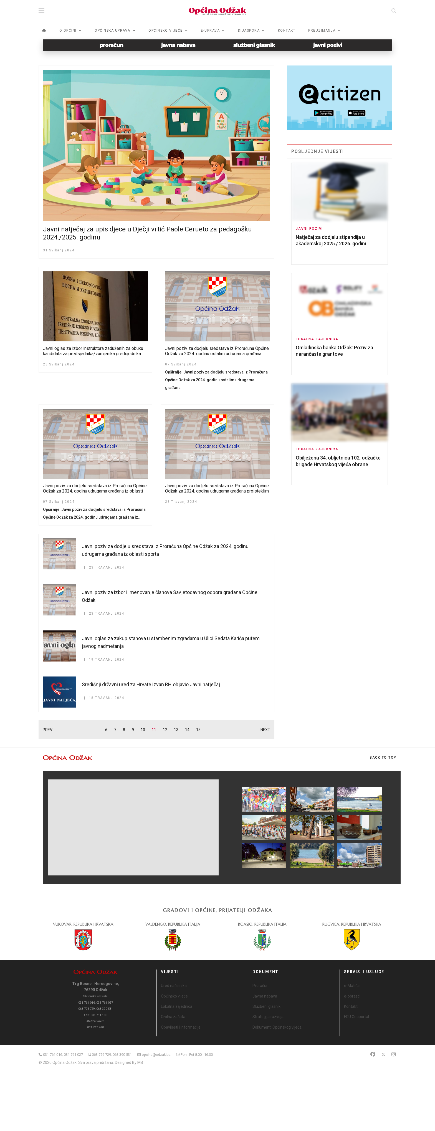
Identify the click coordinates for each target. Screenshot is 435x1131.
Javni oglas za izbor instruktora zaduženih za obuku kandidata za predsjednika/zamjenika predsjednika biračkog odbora (93, 354)
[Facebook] (372, 1054)
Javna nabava (264, 996)
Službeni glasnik (266, 1006)
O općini (68, 30)
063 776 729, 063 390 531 (112, 1054)
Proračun (260, 985)
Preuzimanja (322, 30)
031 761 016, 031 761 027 (63, 1054)
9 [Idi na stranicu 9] (133, 730)
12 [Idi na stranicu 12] (165, 730)
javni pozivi (327, 45)
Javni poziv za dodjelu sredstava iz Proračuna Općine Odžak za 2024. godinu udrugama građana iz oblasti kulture (95, 491)
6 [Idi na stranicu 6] (106, 730)
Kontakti (351, 1006)
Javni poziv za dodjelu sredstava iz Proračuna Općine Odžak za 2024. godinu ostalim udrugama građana (217, 351)
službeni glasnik (254, 45)
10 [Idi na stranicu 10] (143, 730)
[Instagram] (393, 1054)
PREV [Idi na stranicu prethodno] (47, 730)
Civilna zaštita (173, 1016)
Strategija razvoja (268, 1016)
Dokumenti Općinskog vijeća (277, 1027)
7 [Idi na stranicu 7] (115, 730)
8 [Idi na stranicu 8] (124, 730)
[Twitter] (383, 1054)
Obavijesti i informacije (181, 1027)
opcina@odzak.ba (156, 1054)
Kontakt (287, 30)
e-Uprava (210, 30)
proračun (111, 45)
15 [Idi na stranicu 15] (198, 730)
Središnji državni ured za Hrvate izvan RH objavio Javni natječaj (151, 684)
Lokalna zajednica (317, 339)
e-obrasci (352, 996)
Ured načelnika (174, 985)
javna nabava (178, 45)
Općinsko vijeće (174, 996)
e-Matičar (352, 985)
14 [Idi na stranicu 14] (187, 730)
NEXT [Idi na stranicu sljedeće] (265, 730)
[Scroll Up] (383, 757)
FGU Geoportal (356, 1016)
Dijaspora (249, 30)
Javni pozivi (309, 229)
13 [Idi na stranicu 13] (176, 730)
